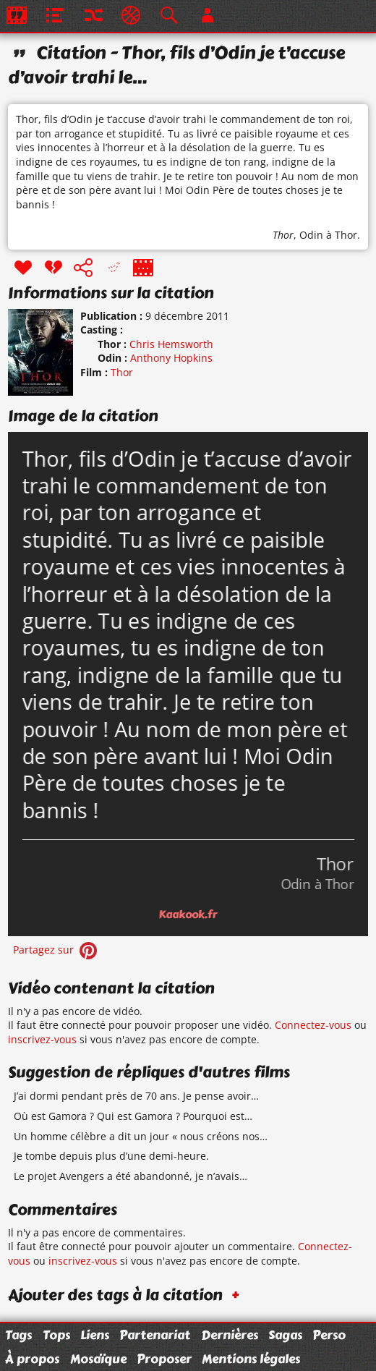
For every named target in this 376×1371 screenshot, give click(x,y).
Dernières (229, 1334)
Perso (329, 1334)
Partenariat (154, 1334)
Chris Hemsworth (171, 344)
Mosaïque (98, 1358)
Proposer (164, 1358)
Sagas (285, 1334)
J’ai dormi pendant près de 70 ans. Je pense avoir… (136, 1096)
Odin (311, 235)
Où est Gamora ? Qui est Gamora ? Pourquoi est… (133, 1116)
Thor (283, 235)
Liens (94, 1334)
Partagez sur (56, 949)
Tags (18, 1334)
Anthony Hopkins (171, 358)
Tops (56, 1334)
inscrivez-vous (42, 1039)
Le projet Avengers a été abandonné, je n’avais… (130, 1176)
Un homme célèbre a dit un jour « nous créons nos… (141, 1136)
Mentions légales (251, 1358)
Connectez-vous (313, 1025)
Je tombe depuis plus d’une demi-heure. (111, 1156)
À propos (32, 1358)
